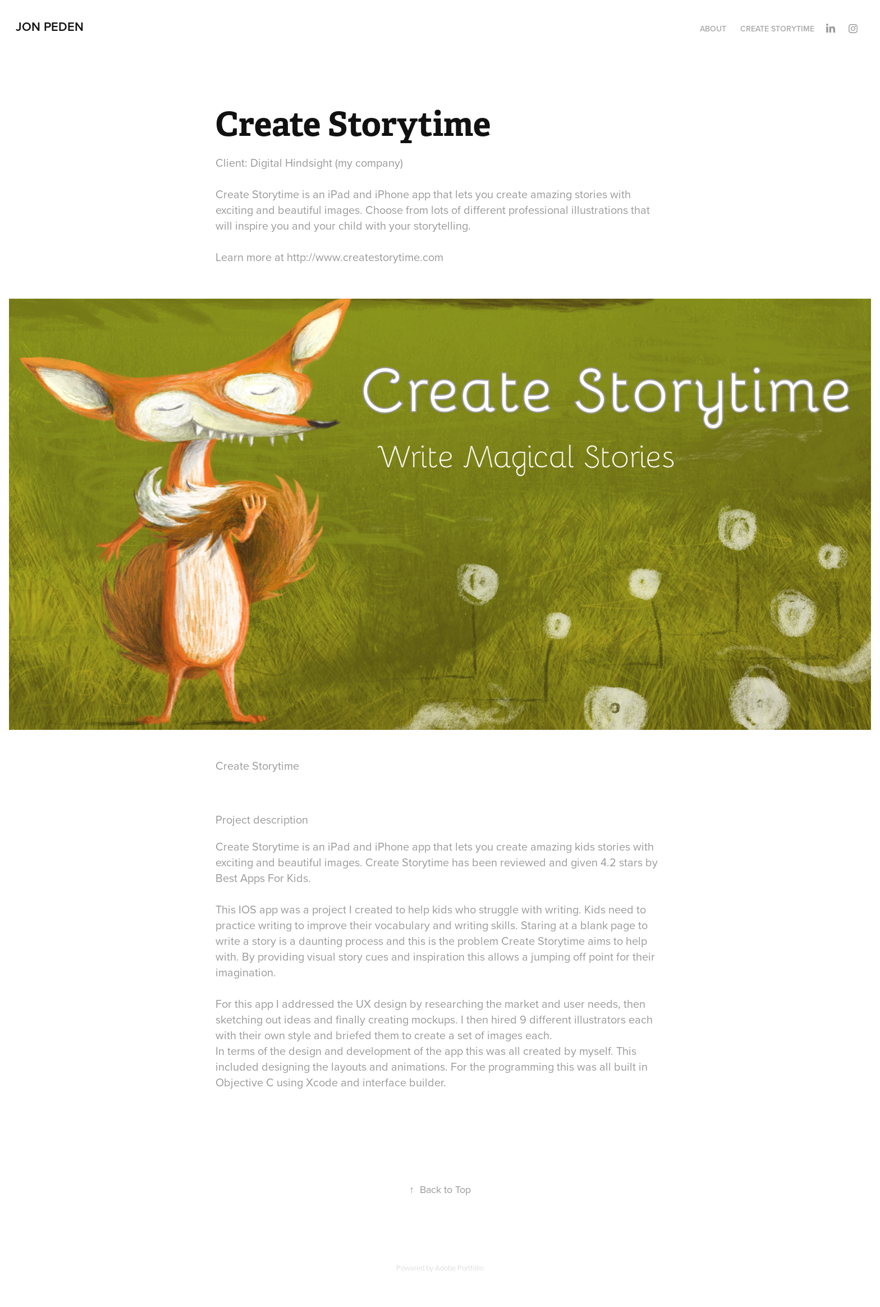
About (713, 28)
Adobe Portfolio (459, 1268)
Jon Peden (50, 26)
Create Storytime (777, 28)
